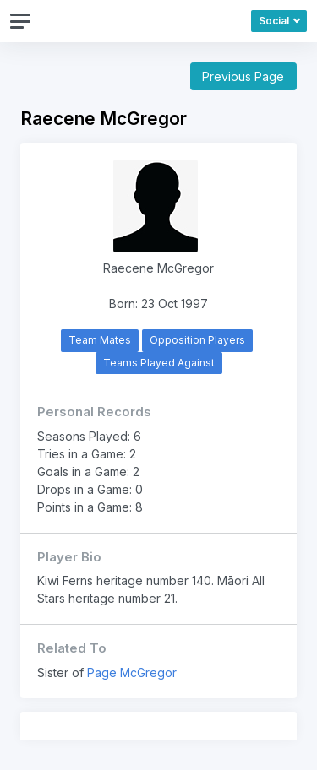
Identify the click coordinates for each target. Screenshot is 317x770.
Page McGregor (132, 672)
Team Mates (99, 339)
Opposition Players (197, 339)
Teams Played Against (159, 362)
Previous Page (243, 76)
